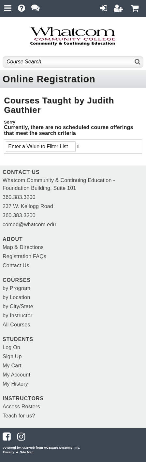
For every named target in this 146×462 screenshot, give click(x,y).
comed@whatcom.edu (29, 224)
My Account (16, 374)
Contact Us (16, 265)
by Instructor (17, 315)
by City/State (18, 306)
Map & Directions (23, 247)
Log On (11, 347)
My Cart (12, 365)
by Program (16, 288)
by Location (16, 297)
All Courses (16, 324)
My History (15, 384)
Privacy (8, 452)
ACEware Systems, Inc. (62, 447)
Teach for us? (19, 415)
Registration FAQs (24, 256)
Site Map (26, 452)
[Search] (138, 62)
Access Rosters (21, 406)
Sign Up (12, 356)
